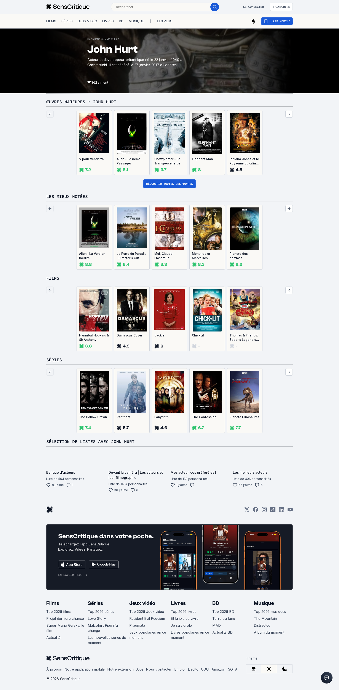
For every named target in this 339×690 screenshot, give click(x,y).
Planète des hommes (239, 256)
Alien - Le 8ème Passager (129, 161)
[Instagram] (264, 511)
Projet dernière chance (65, 618)
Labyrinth (161, 417)
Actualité (53, 637)
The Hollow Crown (93, 417)
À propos (54, 669)
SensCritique (95, 39)
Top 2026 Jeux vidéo (146, 611)
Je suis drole (181, 625)
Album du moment (269, 632)
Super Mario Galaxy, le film (65, 628)
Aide (139, 669)
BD (215, 603)
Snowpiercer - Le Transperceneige (167, 161)
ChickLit (198, 335)
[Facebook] (255, 511)
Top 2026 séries (101, 611)
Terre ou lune (223, 618)
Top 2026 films (58, 611)
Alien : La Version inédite (92, 256)
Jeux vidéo (142, 603)
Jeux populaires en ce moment (147, 635)
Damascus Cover (129, 335)
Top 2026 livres (183, 611)
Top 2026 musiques (270, 611)
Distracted (262, 625)
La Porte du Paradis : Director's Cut (131, 256)
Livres (178, 603)
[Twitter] (246, 511)
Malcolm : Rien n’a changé (103, 628)
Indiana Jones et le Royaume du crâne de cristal (244, 161)
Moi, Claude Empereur (163, 256)
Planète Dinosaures (244, 417)
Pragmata (137, 625)
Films (52, 603)
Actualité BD (222, 632)
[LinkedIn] (281, 511)
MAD (216, 625)
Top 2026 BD (223, 611)
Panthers (123, 417)
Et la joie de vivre (184, 618)
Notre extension (120, 669)
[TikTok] (272, 511)
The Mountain (265, 618)
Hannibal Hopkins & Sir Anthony (94, 337)
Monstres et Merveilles (201, 256)
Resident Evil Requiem (147, 618)
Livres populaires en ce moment (190, 635)
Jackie (159, 335)
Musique (264, 603)
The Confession (204, 417)
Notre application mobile (84, 669)
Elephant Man (202, 159)
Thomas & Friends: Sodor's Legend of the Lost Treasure (244, 337)
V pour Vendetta (91, 159)
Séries (95, 603)
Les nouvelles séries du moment (107, 640)
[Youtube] (290, 511)
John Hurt (113, 39)
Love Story (97, 618)
